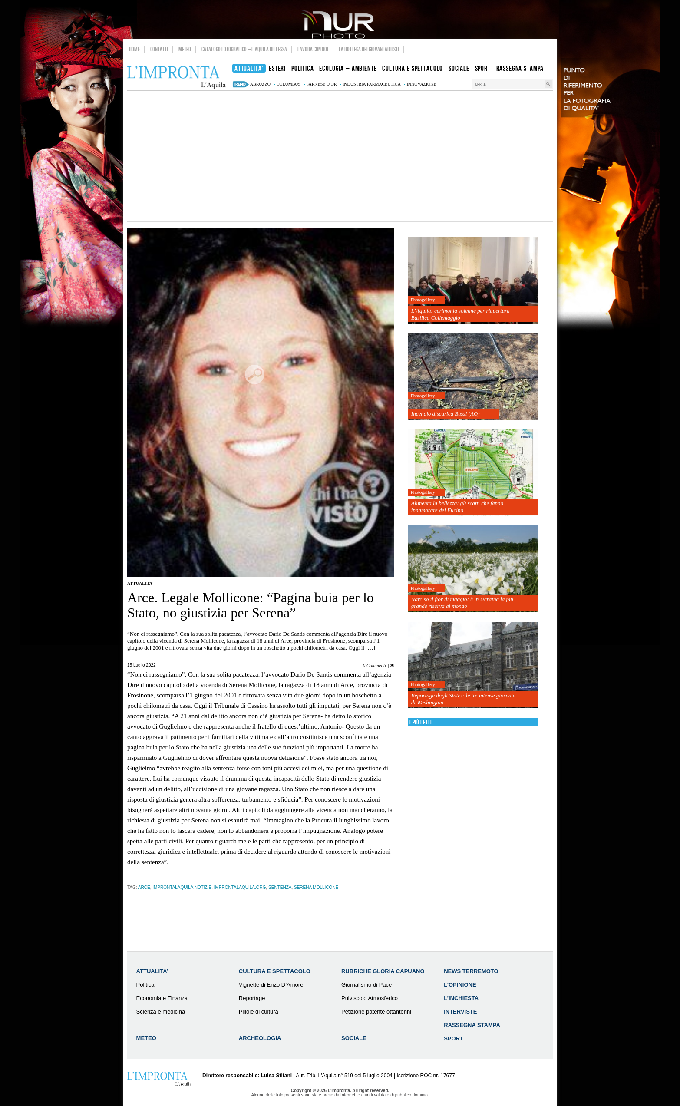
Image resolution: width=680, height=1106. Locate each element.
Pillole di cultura (258, 1011)
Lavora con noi (312, 49)
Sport (453, 1038)
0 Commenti (374, 665)
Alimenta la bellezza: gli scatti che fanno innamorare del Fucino (457, 506)
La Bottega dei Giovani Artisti (369, 49)
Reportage (252, 998)
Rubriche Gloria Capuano (383, 971)
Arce (144, 887)
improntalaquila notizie (181, 887)
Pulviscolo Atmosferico (369, 998)
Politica (145, 984)
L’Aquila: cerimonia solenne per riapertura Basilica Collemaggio (460, 314)
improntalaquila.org (240, 887)
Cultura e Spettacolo (274, 971)
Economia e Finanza (162, 998)
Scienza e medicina (160, 1011)
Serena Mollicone (316, 887)
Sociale (353, 1038)
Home (134, 49)
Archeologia (260, 1038)
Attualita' (140, 583)
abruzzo (260, 84)
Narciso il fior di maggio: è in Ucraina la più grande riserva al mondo (462, 602)
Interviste (460, 1011)
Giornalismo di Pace (366, 984)
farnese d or (322, 84)
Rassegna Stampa (472, 1025)
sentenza (279, 887)
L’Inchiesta (461, 998)
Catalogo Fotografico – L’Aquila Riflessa (244, 49)
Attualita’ (152, 971)
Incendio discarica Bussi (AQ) (445, 413)
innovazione (421, 84)
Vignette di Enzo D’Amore (271, 984)
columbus (289, 84)
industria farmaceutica (372, 84)
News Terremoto (471, 971)
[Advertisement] (340, 156)
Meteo (184, 49)
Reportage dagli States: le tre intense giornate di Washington (463, 699)
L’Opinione (460, 984)
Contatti (159, 49)
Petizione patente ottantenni (376, 1011)
